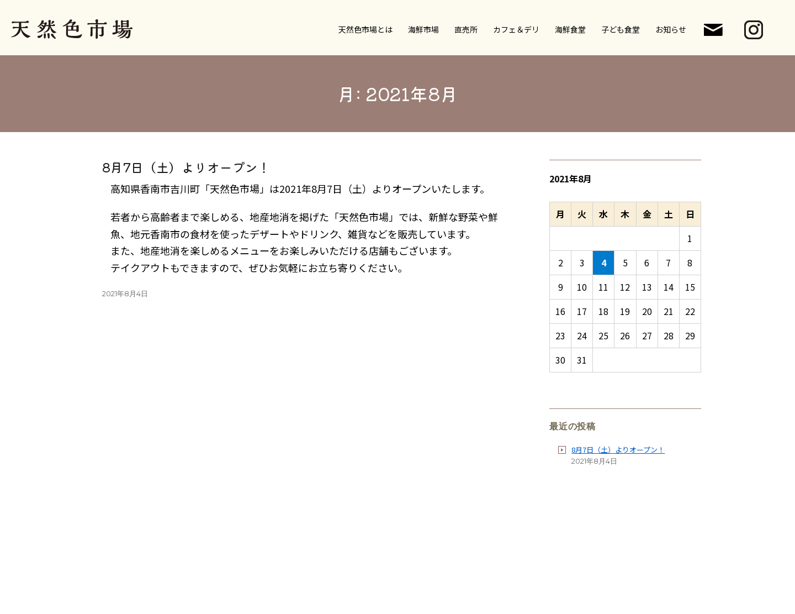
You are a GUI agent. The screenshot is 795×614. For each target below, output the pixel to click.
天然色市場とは (365, 28)
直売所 (466, 28)
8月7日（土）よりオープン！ (186, 167)
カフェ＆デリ (516, 28)
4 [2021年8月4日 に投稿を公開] (603, 262)
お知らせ (670, 28)
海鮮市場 (423, 28)
